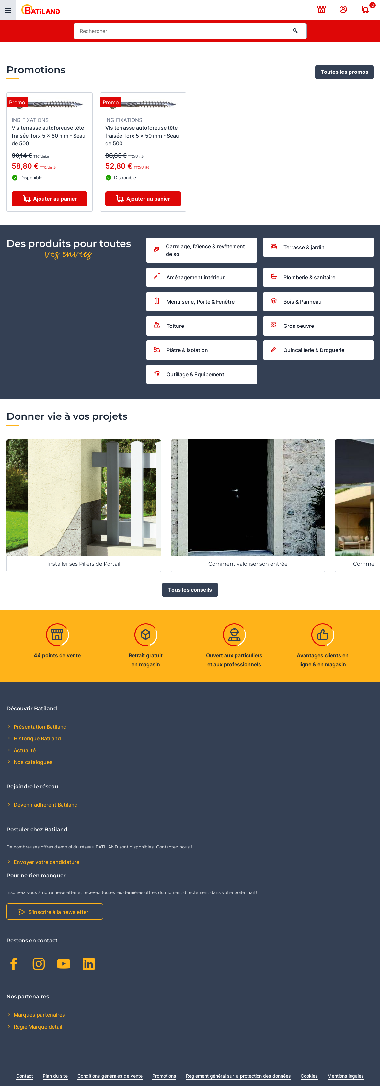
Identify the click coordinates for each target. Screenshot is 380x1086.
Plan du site (55, 1076)
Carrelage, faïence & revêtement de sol (199, 250)
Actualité (24, 750)
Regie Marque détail (37, 1027)
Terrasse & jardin (298, 247)
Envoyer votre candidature (45, 862)
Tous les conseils (190, 590)
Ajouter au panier (55, 199)
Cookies (309, 1076)
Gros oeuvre (292, 326)
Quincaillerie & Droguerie (307, 350)
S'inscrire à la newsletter (58, 912)
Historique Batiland (36, 738)
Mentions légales (346, 1076)
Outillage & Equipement (189, 374)
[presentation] (8, 10)
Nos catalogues (32, 762)
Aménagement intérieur (189, 277)
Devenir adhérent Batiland (45, 805)
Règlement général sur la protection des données (238, 1076)
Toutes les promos (344, 72)
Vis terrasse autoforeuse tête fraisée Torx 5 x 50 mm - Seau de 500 (142, 136)
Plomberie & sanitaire (303, 277)
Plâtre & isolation (181, 350)
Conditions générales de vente (110, 1076)
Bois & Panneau (296, 301)
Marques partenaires (38, 1015)
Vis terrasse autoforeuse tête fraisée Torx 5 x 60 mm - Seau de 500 (49, 136)
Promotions (164, 1076)
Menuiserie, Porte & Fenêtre (194, 301)
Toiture (169, 326)
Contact (24, 1076)
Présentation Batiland (39, 727)
